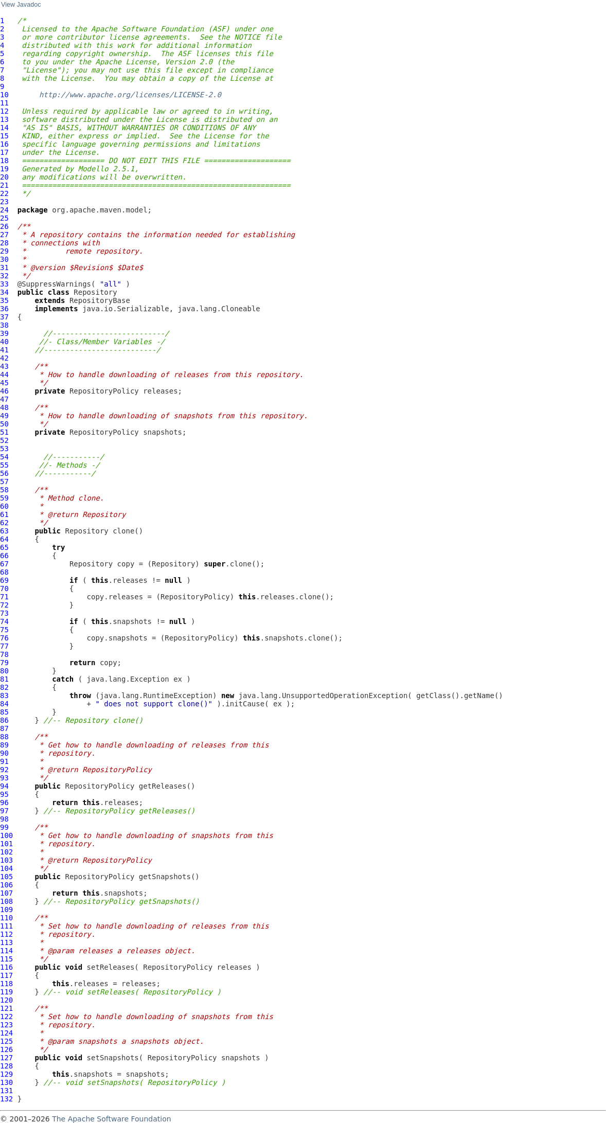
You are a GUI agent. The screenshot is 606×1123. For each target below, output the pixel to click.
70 (4, 588)
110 (6, 918)
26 (4, 226)
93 (4, 778)
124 (6, 1033)
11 (4, 103)
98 (4, 819)
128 (6, 1066)
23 (4, 202)
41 (4, 350)
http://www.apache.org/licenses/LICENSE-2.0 (130, 95)
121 (6, 1008)
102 (6, 852)
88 (4, 737)
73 (4, 613)
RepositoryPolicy (104, 391)
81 (4, 679)
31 (4, 267)
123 (6, 1025)
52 (4, 440)
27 (4, 234)
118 (6, 983)
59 (4, 498)
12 (4, 111)
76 (4, 638)
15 (4, 136)
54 (4, 457)
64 (4, 539)
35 (4, 300)
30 (4, 259)
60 (4, 506)
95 (4, 794)
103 (6, 860)
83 (4, 695)
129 (6, 1074)
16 (4, 144)
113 (6, 942)
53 (4, 448)
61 (4, 514)
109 (6, 909)
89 (4, 745)
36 (4, 309)
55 (4, 465)
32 (4, 276)
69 (4, 580)
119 (6, 992)
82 (4, 687)
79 (4, 662)
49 (4, 416)
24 (4, 210)
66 (4, 555)
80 (4, 671)
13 (4, 119)
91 (4, 761)
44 (4, 374)
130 (6, 1082)
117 (6, 975)
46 (4, 391)
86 (4, 720)
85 (4, 712)
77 (4, 646)
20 (4, 177)
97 (4, 811)
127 (6, 1058)
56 (4, 473)
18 (4, 160)
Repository (95, 292)
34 (4, 292)
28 (4, 243)
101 (6, 844)
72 (4, 605)
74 (4, 621)
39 (4, 333)
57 (4, 481)
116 (6, 967)
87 (4, 728)
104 (6, 868)
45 (4, 383)
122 (6, 1016)
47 (4, 399)
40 (4, 341)
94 (4, 786)
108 (6, 901)
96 (4, 802)
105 (6, 876)
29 (4, 251)
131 (6, 1090)
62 (4, 523)
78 (4, 654)
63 (4, 531)
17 (4, 152)
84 (4, 704)
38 (4, 325)
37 (4, 317)
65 (4, 547)
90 (4, 753)
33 (4, 284)
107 (6, 893)
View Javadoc (21, 4)
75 (4, 630)
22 (4, 193)
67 (4, 564)
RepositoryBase (99, 300)
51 (4, 432)
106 (6, 885)
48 (4, 407)
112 (6, 934)
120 (6, 1000)
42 (4, 358)
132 (6, 1099)
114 (6, 951)
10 (4, 95)
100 (6, 835)
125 (6, 1041)
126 (6, 1049)
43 (4, 366)
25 (4, 218)
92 (4, 769)
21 (4, 185)
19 (4, 169)
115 (6, 959)
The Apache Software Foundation (111, 1119)
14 (4, 127)
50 (4, 424)
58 (4, 490)
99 (4, 827)
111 (6, 926)
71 (4, 597)
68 (4, 572)
